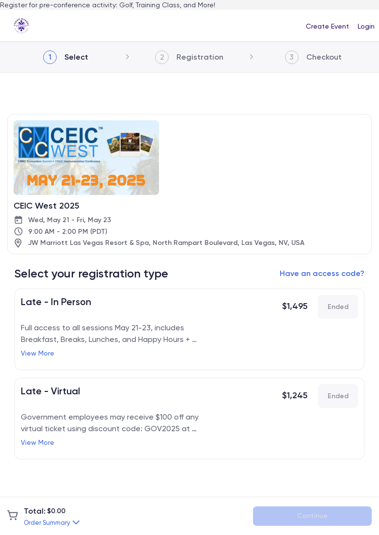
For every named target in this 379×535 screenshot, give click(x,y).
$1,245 (295, 395)
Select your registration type (91, 273)
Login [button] (366, 26)
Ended (338, 307)
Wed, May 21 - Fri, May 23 (69, 220)
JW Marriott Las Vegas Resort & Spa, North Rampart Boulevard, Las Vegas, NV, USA (166, 243)
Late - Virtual (50, 391)
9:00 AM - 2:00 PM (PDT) (67, 231)
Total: (35, 511)
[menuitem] (327, 25)
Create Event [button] (327, 26)
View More (37, 353)
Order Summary (47, 522)
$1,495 (295, 306)
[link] (21, 25)
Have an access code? (322, 273)
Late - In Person (56, 302)
